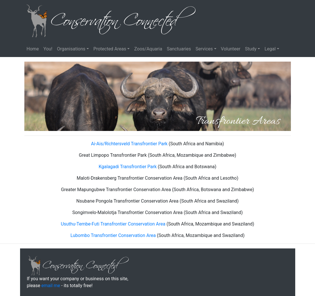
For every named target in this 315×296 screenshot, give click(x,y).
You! (48, 49)
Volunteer (230, 49)
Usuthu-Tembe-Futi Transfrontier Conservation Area (113, 224)
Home (33, 49)
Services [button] (204, 49)
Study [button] (251, 49)
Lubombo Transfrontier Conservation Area (113, 235)
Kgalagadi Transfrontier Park (127, 166)
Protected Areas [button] (109, 49)
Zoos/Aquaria (148, 49)
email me (50, 285)
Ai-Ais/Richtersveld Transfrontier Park (129, 143)
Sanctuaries (179, 49)
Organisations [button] (71, 49)
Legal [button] (270, 49)
